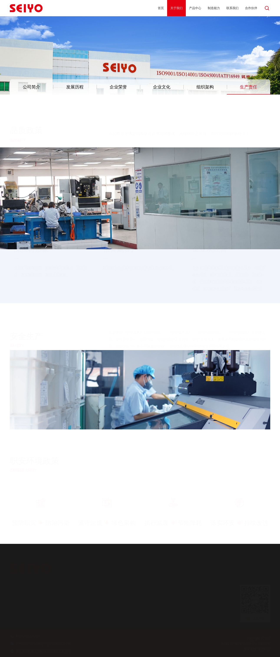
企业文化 (161, 87)
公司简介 (31, 87)
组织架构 (205, 87)
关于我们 (17, 587)
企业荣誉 (118, 87)
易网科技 (264, 649)
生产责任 (248, 87)
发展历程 (75, 87)
